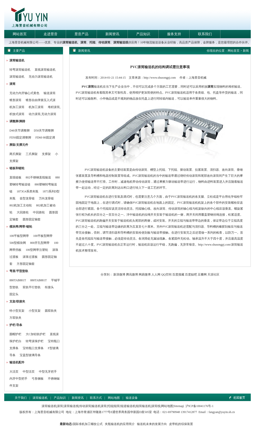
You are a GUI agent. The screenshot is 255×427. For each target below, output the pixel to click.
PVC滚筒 (88, 86)
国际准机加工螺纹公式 (88, 424)
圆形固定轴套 (32, 219)
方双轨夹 (15, 317)
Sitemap (178, 406)
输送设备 (132, 398)
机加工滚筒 (16, 107)
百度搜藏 (178, 274)
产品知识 (143, 34)
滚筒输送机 (70, 42)
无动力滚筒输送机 (41, 76)
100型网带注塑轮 (37, 250)
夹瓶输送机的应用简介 (120, 424)
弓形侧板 (38, 378)
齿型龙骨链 (27, 198)
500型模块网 (17, 243)
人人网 (155, 274)
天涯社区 (213, 274)
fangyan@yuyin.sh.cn (222, 412)
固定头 (13, 294)
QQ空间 (166, 274)
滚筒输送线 (120, 42)
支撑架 (46, 154)
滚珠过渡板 (30, 257)
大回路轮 (23, 212)
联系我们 (205, 34)
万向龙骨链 (46, 198)
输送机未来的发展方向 (152, 424)
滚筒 (83, 42)
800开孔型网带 (40, 243)
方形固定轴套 (26, 264)
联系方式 (96, 398)
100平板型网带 (19, 236)
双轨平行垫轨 (32, 287)
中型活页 (29, 371)
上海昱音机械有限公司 (49, 412)
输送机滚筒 (99, 406)
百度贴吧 (191, 274)
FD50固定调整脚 (20, 137)
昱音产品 (81, 34)
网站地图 (114, 398)
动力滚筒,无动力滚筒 (42, 114)
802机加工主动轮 (20, 205)
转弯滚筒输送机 (20, 69)
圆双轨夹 (51, 310)
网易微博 (145, 274)
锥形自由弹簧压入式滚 (41, 100)
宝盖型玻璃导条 (30, 355)
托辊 (92, 42)
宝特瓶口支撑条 (33, 348)
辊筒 (117, 406)
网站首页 (20, 34)
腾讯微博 (132, 274)
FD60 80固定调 (45, 137)
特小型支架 (16, 310)
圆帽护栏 (15, 334)
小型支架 (35, 310)
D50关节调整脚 (44, 130)
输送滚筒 (50, 93)
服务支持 (174, 34)
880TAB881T (17, 280)
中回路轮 (39, 212)
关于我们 (21, 398)
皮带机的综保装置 (181, 424)
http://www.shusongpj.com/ (214, 244)
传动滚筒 (104, 42)
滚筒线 (155, 406)
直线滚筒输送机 (45, 69)
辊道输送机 (128, 406)
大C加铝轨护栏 (36, 334)
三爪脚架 (32, 154)
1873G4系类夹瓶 (27, 191)
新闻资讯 (112, 34)
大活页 (13, 371)
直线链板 (15, 177)
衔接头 (49, 287)
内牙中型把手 (18, 378)
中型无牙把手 (48, 371)
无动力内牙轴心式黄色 (24, 93)
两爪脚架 (15, 154)
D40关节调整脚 (19, 130)
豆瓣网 (202, 274)
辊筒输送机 (143, 406)
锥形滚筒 (15, 100)
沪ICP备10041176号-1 (199, 406)
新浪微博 (119, 274)
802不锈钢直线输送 (38, 177)
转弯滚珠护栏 (35, 341)
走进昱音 (51, 34)
